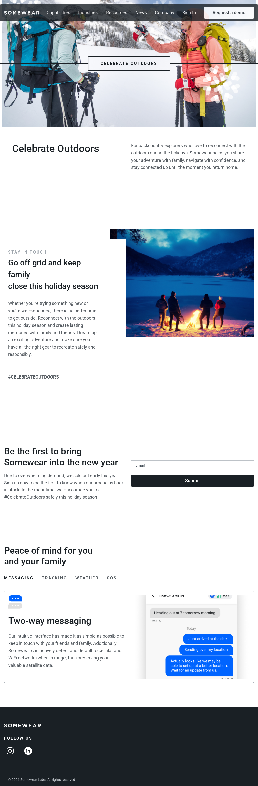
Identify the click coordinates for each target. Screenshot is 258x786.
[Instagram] (10, 751)
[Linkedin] (28, 751)
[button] (229, 13)
